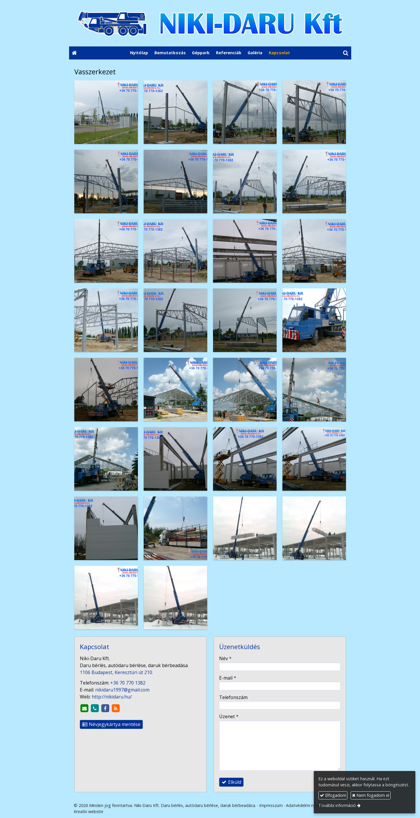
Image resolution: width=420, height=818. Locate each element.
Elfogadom (333, 795)
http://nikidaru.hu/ (112, 697)
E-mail (227, 678)
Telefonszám (233, 697)
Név (225, 658)
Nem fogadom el (370, 795)
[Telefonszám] (95, 708)
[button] (345, 53)
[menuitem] (139, 53)
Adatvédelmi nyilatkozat (309, 805)
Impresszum (271, 805)
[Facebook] (105, 708)
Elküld (231, 782)
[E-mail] (84, 708)
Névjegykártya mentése (111, 724)
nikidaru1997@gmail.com (122, 690)
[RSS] (115, 708)
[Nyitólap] (210, 23)
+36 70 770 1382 (127, 683)
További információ (337, 805)
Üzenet (229, 716)
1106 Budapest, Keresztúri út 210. (116, 672)
